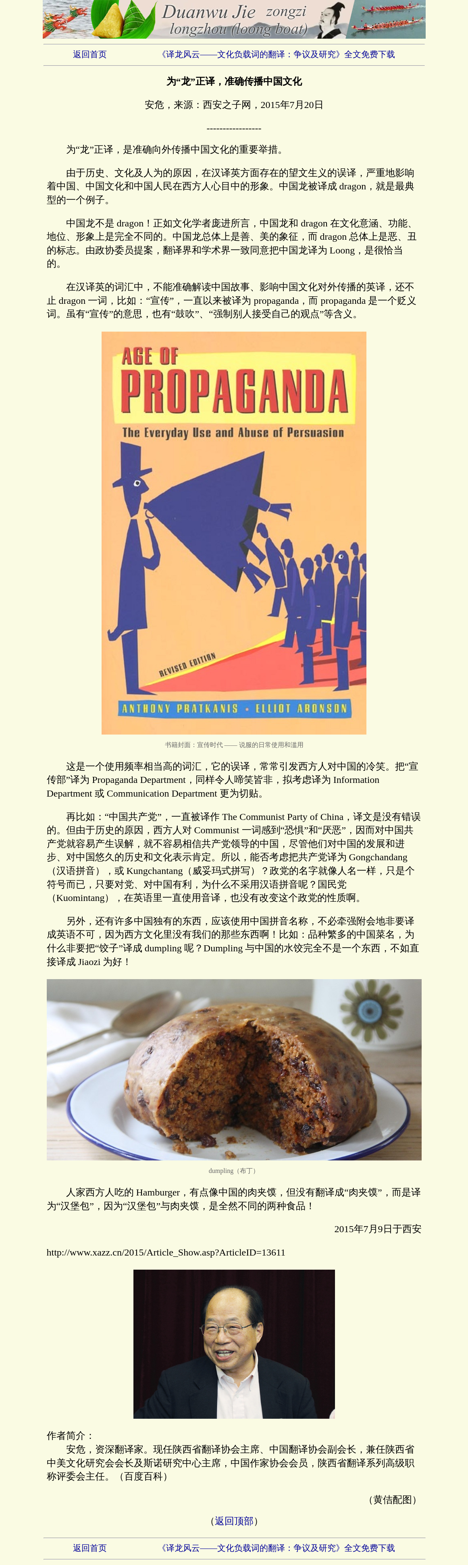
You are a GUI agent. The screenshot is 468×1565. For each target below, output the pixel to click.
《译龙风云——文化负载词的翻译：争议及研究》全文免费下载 (276, 54)
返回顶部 (234, 1521)
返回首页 (90, 54)
